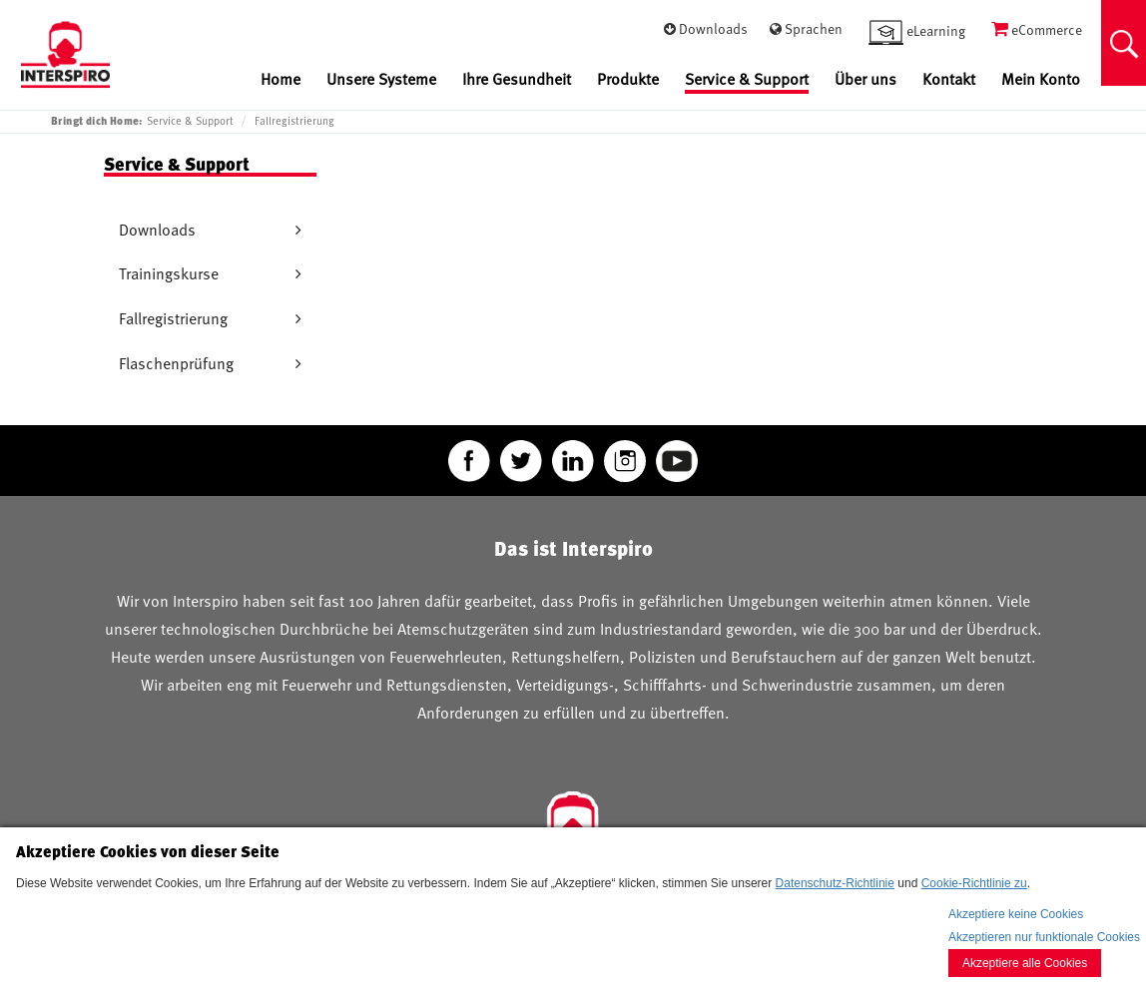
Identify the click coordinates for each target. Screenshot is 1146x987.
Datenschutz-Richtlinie (835, 883)
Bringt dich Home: (97, 120)
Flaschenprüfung (176, 363)
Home (280, 79)
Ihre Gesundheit (516, 79)
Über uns (865, 79)
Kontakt (948, 79)
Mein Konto (1040, 79)
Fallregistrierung (294, 121)
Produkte (628, 79)
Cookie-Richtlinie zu (974, 883)
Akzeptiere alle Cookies (1024, 963)
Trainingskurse (169, 273)
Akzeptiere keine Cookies (1015, 914)
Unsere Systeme (381, 79)
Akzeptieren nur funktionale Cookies (1044, 937)
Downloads (157, 230)
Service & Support (747, 80)
